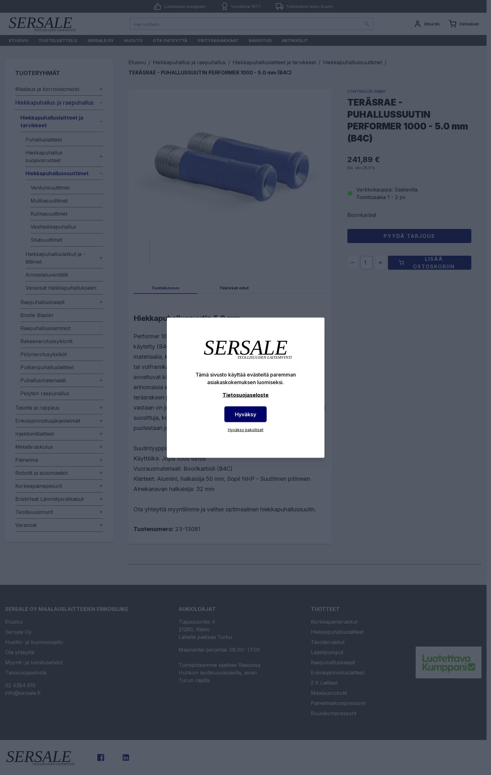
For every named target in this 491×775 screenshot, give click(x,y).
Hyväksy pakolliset (245, 429)
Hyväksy (245, 414)
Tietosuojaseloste (245, 394)
